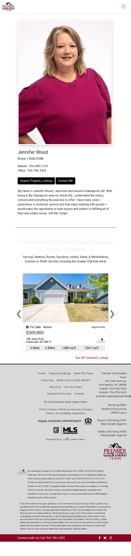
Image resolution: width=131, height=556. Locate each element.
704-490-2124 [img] (38, 166)
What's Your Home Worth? (73, 380)
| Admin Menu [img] (77, 439)
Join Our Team (73, 386)
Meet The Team (83, 373)
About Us (55, 386)
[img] (56, 439)
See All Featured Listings (91, 358)
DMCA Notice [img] (48, 409)
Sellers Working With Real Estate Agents (112, 433)
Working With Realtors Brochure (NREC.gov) (114, 408)
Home (42, 373)
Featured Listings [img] (60, 373)
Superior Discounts (59, 393)
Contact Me (65, 181)
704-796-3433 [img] (36, 170)
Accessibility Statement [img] (70, 413)
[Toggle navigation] (123, 6)
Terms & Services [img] (70, 409)
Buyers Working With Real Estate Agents (112, 422)
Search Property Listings (36, 181)
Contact (79, 393)
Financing (47, 380)
